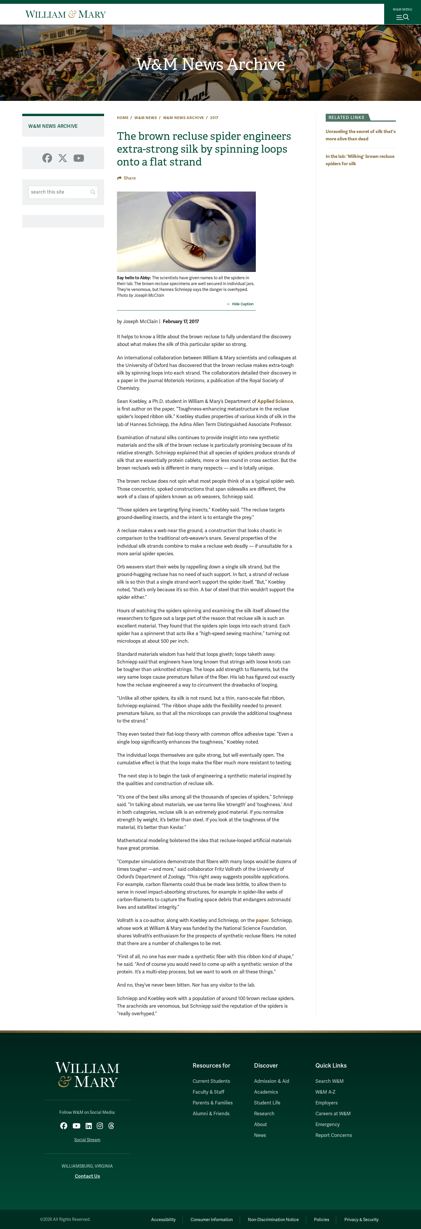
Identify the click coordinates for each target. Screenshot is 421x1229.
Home (122, 118)
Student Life (267, 1103)
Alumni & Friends (211, 1114)
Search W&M (329, 1081)
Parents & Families (213, 1103)
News (260, 1135)
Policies (318, 1218)
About (260, 1125)
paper (262, 920)
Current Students (211, 1081)
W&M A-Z (325, 1092)
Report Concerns (333, 1135)
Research (264, 1114)
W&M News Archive (210, 65)
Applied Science (275, 401)
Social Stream (87, 1139)
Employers (326, 1103)
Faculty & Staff (208, 1092)
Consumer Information (205, 1218)
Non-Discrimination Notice (268, 1218)
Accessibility (154, 1218)
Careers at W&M (333, 1114)
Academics (266, 1092)
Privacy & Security (361, 1218)
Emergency (327, 1125)
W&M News (145, 118)
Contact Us (87, 1175)
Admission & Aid (271, 1081)
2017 (214, 118)
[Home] (65, 14)
